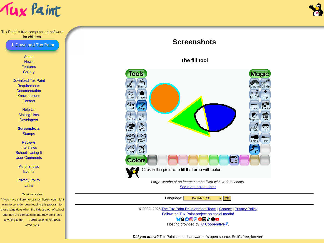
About (29, 57)
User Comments (29, 158)
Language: (174, 198)
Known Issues (28, 96)
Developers (29, 120)
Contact (28, 101)
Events (28, 171)
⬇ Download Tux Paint (32, 45)
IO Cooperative (212, 224)
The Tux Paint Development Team (189, 209)
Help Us (28, 110)
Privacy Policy (28, 180)
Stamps (28, 134)
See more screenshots (198, 187)
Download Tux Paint (28, 81)
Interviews (29, 147)
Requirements (28, 86)
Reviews (28, 142)
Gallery (29, 72)
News (28, 62)
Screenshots (29, 128)
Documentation (29, 91)
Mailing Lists (29, 115)
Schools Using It (29, 153)
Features (29, 67)
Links (29, 185)
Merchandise (28, 166)
